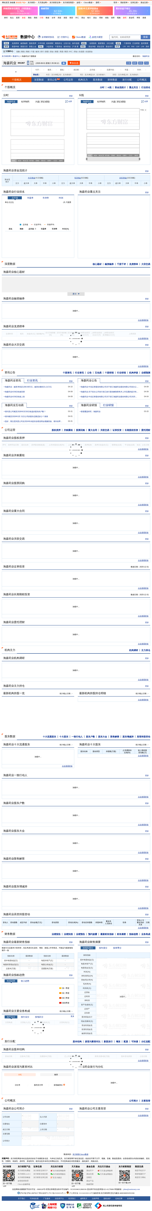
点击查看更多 (143, 320)
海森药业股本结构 (14, 1049)
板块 (37, 52)
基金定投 (100, 47)
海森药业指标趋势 (14, 974)
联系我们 (72, 1198)
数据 (47, 18)
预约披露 (92, 934)
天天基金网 (42, 2)
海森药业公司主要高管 (92, 1108)
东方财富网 (6, 56)
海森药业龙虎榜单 (14, 326)
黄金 (83, 18)
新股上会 (32, 47)
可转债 (134, 1041)
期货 (71, 18)
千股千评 (121, 264)
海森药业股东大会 (14, 830)
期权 (35, 18)
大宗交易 (41, 43)
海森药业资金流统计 (15, 170)
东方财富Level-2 (24, 1174)
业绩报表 (92, 43)
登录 (115, 2)
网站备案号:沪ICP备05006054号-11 (52, 1193)
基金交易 (90, 1174)
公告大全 (67, 43)
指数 (18, 52)
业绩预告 (80, 934)
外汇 (77, 18)
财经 (6, 18)
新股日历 (24, 47)
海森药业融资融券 (14, 298)
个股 (32, 52)
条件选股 (75, 43)
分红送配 (110, 43)
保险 (107, 18)
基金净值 (92, 47)
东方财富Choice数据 (80, 1154)
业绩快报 (68, 934)
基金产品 (90, 1181)
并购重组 (68, 430)
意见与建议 (56, 1177)
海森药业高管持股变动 (16, 914)
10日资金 (123, 178)
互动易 (98, 373)
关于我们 (21, 1198)
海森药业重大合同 (14, 510)
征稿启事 (118, 1198)
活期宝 (89, 1177)
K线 (109, 87)
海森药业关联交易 (14, 538)
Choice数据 (88, 2)
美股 (59, 18)
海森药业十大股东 (90, 744)
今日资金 (31, 178)
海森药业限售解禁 (14, 858)
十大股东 (63, 736)
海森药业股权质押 (14, 437)
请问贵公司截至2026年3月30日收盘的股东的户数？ (25, 412)
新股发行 (108, 1041)
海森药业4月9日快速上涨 (15, 397)
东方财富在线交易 (40, 1174)
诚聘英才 (83, 1198)
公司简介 (133, 1101)
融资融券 (24, 43)
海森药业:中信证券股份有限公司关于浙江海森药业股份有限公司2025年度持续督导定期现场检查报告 (110, 397)
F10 (146, 63)
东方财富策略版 (24, 1177)
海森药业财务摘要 (90, 941)
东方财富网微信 (58, 1174)
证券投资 (117, 430)
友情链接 (130, 1198)
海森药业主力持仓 (14, 685)
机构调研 (49, 43)
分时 (102, 87)
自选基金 (89, 52)
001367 (21, 63)
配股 (126, 1041)
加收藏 (12, 2)
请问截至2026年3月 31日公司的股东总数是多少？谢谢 (26, 416)
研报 (118, 43)
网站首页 (5, 2)
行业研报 (136, 43)
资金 (41, 47)
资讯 (140, 63)
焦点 (12, 18)
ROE (61, 198)
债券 (113, 18)
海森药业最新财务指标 (16, 941)
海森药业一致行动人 (15, 775)
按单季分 (117, 948)
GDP (137, 47)
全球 (53, 18)
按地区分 (39, 1017)
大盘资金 (49, 47)
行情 (41, 18)
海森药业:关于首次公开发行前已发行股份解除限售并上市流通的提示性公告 (110, 392)
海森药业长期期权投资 (16, 594)
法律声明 (95, 1198)
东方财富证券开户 (40, 1171)
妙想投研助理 (23, 1181)
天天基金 (76, 1166)
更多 (71, 96)
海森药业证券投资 (14, 566)
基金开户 (90, 1171)
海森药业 (145, 56)
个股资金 (58, 47)
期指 (29, 18)
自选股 (81, 52)
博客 (138, 18)
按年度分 (103, 948)
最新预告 (101, 43)
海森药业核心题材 (14, 271)
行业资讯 (79, 373)
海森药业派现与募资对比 (18, 1066)
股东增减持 (128, 736)
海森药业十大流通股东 (16, 744)
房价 (147, 47)
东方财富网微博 (58, 1171)
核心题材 (97, 264)
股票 (18, 18)
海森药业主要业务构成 (16, 1010)
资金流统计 (120, 87)
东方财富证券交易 (40, 1177)
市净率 (46, 198)
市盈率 (30, 198)
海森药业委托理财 (14, 622)
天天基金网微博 (105, 1171)
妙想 (78, 2)
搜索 (144, 18)
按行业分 (25, 1017)
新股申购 (15, 47)
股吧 (124, 18)
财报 (84, 43)
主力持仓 (145, 650)
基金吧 (131, 18)
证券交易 (134, 2)
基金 (95, 18)
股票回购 (80, 430)
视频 (119, 18)
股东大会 (102, 736)
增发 (118, 1041)
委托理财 (145, 430)
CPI (124, 47)
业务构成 (145, 934)
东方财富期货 (125, 1166)
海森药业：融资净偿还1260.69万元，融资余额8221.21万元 (28, 387)
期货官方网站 (140, 1177)
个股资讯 (67, 373)
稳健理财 (90, 1184)
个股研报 (127, 43)
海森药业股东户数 (14, 803)
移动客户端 (20, 2)
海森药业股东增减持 (15, 886)
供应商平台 (59, 1198)
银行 (89, 18)
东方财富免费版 (24, 1171)
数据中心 (16, 56)
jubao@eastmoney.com (131, 1189)
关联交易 (104, 430)
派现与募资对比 (92, 1041)
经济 (117, 47)
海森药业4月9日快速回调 (15, 392)
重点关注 (133, 87)
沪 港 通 (75, 47)
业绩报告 (56, 934)
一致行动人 (77, 736)
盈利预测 (144, 43)
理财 (101, 18)
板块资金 (67, 47)
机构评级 (133, 373)
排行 (42, 52)
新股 (24, 18)
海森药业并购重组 (14, 455)
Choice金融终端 (24, 1184)
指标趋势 (133, 934)
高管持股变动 (143, 736)
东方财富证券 (55, 2)
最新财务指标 (107, 934)
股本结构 (77, 1041)
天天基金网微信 (105, 1174)
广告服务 (46, 1198)
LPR (142, 47)
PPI (128, 47)
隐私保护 (107, 1198)
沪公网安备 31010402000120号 (79, 1193)
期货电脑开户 (140, 1174)
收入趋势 (25, 981)
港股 (65, 18)
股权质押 (32, 43)
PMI (132, 47)
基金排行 (109, 47)
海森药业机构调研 (14, 658)
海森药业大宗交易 (14, 344)
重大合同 (92, 430)
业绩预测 (145, 373)
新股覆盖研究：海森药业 (90, 412)
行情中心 (9, 51)
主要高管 (145, 1101)
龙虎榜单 (15, 43)
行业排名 (145, 87)
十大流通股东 (49, 736)
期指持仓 (58, 43)
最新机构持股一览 (14, 693)
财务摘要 (121, 934)
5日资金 (78, 178)
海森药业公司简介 (14, 1108)
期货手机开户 (140, 1171)
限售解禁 (114, 736)
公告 (89, 373)
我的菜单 (124, 2)
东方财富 (7, 1166)
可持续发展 (34, 1198)
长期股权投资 (131, 430)
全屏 (68, 101)
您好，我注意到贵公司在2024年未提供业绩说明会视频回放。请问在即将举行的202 (34, 421)
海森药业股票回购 (14, 483)
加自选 (73, 63)
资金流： (36, 75)
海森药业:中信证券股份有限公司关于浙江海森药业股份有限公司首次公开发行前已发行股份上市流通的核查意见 (110, 387)
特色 (6, 43)
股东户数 (90, 736)
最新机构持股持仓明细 (92, 693)
